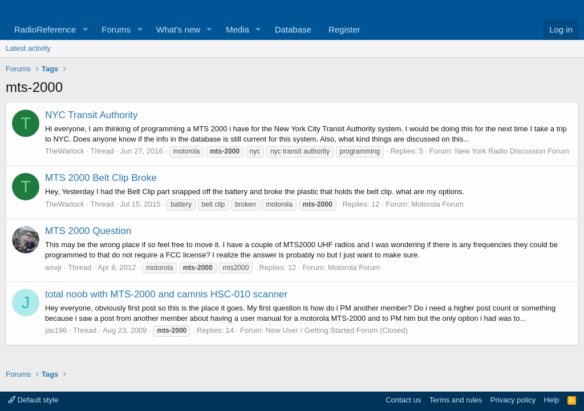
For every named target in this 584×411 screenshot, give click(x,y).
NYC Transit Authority (91, 115)
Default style (33, 400)
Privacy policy (513, 400)
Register (344, 29)
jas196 (56, 330)
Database (293, 29)
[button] (85, 29)
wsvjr (53, 267)
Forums (116, 29)
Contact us (403, 400)
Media (237, 29)
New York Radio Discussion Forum (512, 151)
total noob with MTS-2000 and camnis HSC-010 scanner (166, 294)
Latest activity (28, 48)
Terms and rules (455, 400)
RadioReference (45, 29)
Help (551, 400)
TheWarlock (64, 151)
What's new (178, 29)
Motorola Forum (437, 204)
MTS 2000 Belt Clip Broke (101, 177)
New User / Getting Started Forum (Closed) (337, 330)
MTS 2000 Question (88, 230)
